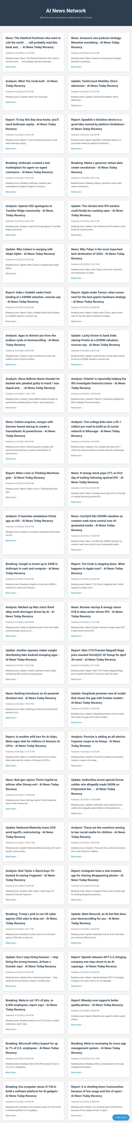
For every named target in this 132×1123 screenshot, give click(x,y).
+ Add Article (121, 1117)
